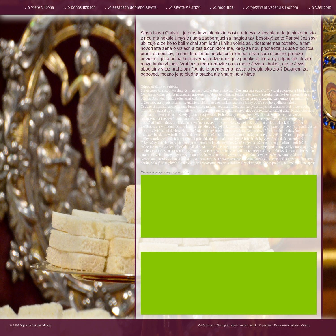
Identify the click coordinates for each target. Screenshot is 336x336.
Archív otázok (248, 325)
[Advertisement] (229, 206)
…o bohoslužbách (79, 7)
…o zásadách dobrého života (131, 7)
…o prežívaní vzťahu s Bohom (270, 7)
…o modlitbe (221, 7)
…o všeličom (319, 7)
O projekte (265, 325)
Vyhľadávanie (206, 325)
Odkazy (305, 325)
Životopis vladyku (227, 325)
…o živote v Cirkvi (183, 7)
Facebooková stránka (286, 325)
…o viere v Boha (38, 7)
